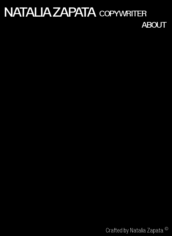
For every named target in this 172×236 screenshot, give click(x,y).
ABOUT (154, 25)
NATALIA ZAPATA (49, 12)
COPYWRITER (122, 13)
